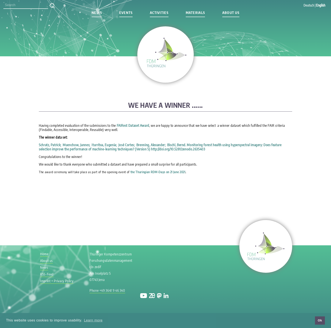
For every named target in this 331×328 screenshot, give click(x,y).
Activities (159, 13)
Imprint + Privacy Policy (56, 281)
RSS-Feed (47, 274)
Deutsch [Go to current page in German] (309, 5)
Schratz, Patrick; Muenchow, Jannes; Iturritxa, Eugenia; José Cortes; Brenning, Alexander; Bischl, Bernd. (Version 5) (160, 147)
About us (230, 13)
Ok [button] (320, 320)
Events (126, 13)
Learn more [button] (93, 320)
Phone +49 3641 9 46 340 (107, 290)
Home (44, 254)
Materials (195, 13)
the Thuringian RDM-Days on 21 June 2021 (157, 172)
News (97, 13)
